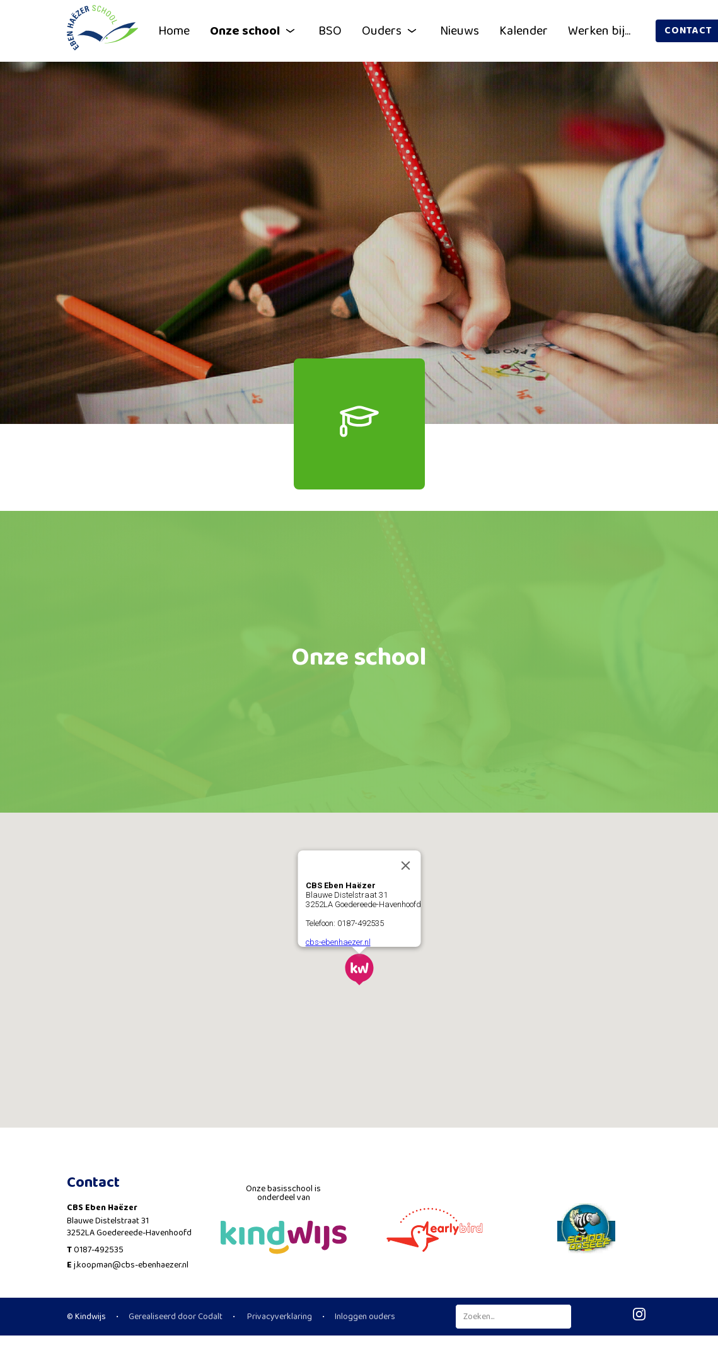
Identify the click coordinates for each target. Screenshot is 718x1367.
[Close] (405, 864)
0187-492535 (99, 1250)
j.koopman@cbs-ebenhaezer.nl (131, 1265)
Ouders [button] (391, 31)
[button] (359, 967)
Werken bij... (599, 31)
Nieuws (459, 31)
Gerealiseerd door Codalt (176, 1317)
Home (174, 31)
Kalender (523, 31)
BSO (330, 31)
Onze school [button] (254, 31)
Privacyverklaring (278, 1317)
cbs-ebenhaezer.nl (337, 940)
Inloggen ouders (365, 1317)
